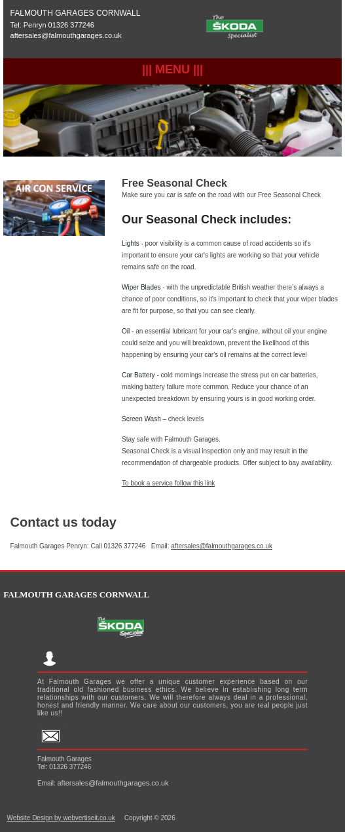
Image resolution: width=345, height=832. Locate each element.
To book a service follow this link (168, 483)
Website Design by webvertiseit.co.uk (61, 818)
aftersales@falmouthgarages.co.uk (66, 35)
